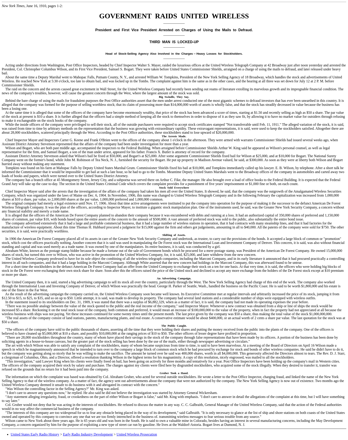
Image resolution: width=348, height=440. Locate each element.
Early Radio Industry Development (88, 434)
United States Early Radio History (35, 434)
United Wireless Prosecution (137, 434)
